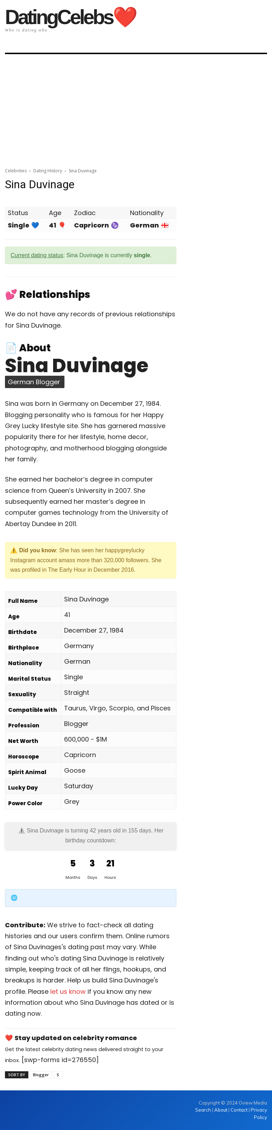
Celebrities (16, 171)
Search (203, 1110)
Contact (239, 1110)
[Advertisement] (136, 108)
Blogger (41, 1074)
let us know (68, 991)
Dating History (47, 171)
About (220, 1110)
